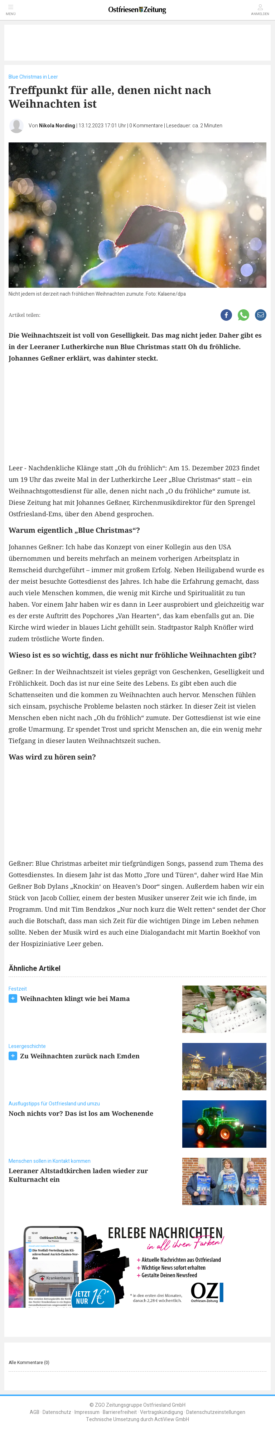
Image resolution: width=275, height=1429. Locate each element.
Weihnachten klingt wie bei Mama (75, 998)
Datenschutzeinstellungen (215, 1412)
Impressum (87, 1412)
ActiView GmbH (171, 1419)
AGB (34, 1412)
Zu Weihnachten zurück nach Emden (80, 1056)
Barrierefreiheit (120, 1412)
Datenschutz (57, 1412)
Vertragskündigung (161, 1412)
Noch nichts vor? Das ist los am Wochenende (81, 1113)
